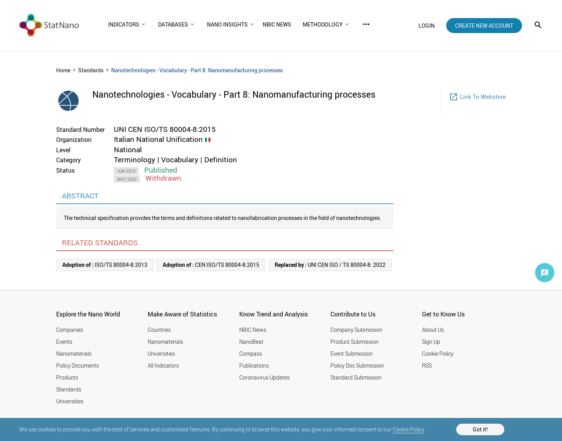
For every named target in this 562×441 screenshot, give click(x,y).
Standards (90, 70)
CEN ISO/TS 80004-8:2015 (211, 264)
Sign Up (431, 341)
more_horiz (366, 24)
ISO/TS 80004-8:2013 (104, 264)
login (427, 25)
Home (63, 70)
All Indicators (163, 365)
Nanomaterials (74, 353)
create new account (484, 25)
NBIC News (252, 329)
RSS (427, 365)
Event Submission (351, 353)
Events (64, 341)
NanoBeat (251, 341)
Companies (69, 329)
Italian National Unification (158, 139)
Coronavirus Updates (264, 377)
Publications (254, 365)
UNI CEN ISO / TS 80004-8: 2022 (330, 264)
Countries (159, 329)
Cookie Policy (408, 429)
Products (67, 377)
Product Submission (354, 341)
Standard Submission (356, 377)
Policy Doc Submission (357, 365)
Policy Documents (77, 365)
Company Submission (356, 329)
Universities (69, 401)
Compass (250, 353)
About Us (433, 329)
